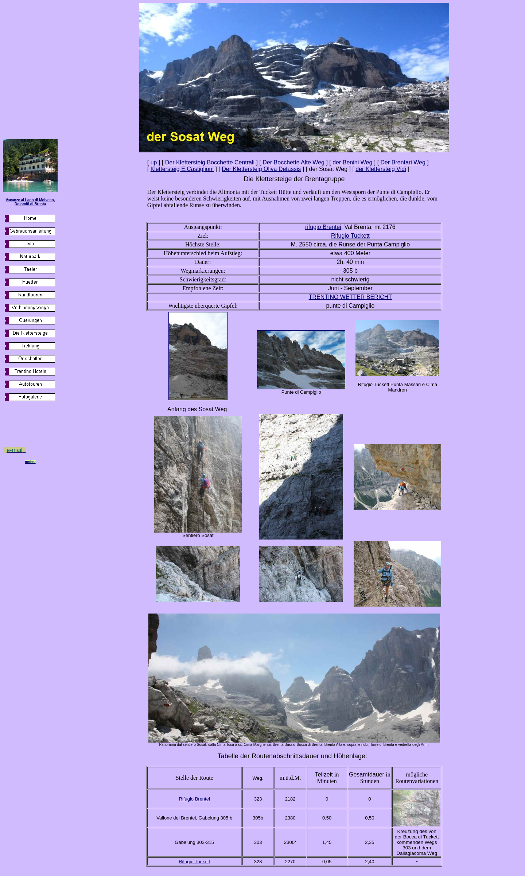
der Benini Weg (352, 162)
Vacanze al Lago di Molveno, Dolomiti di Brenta (30, 202)
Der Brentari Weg (403, 162)
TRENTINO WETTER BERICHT (350, 297)
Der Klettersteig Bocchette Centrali (209, 162)
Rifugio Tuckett (194, 861)
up (154, 162)
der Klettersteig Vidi (380, 169)
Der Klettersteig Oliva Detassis (261, 169)
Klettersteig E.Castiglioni (182, 169)
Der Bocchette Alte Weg (293, 162)
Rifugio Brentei (194, 799)
